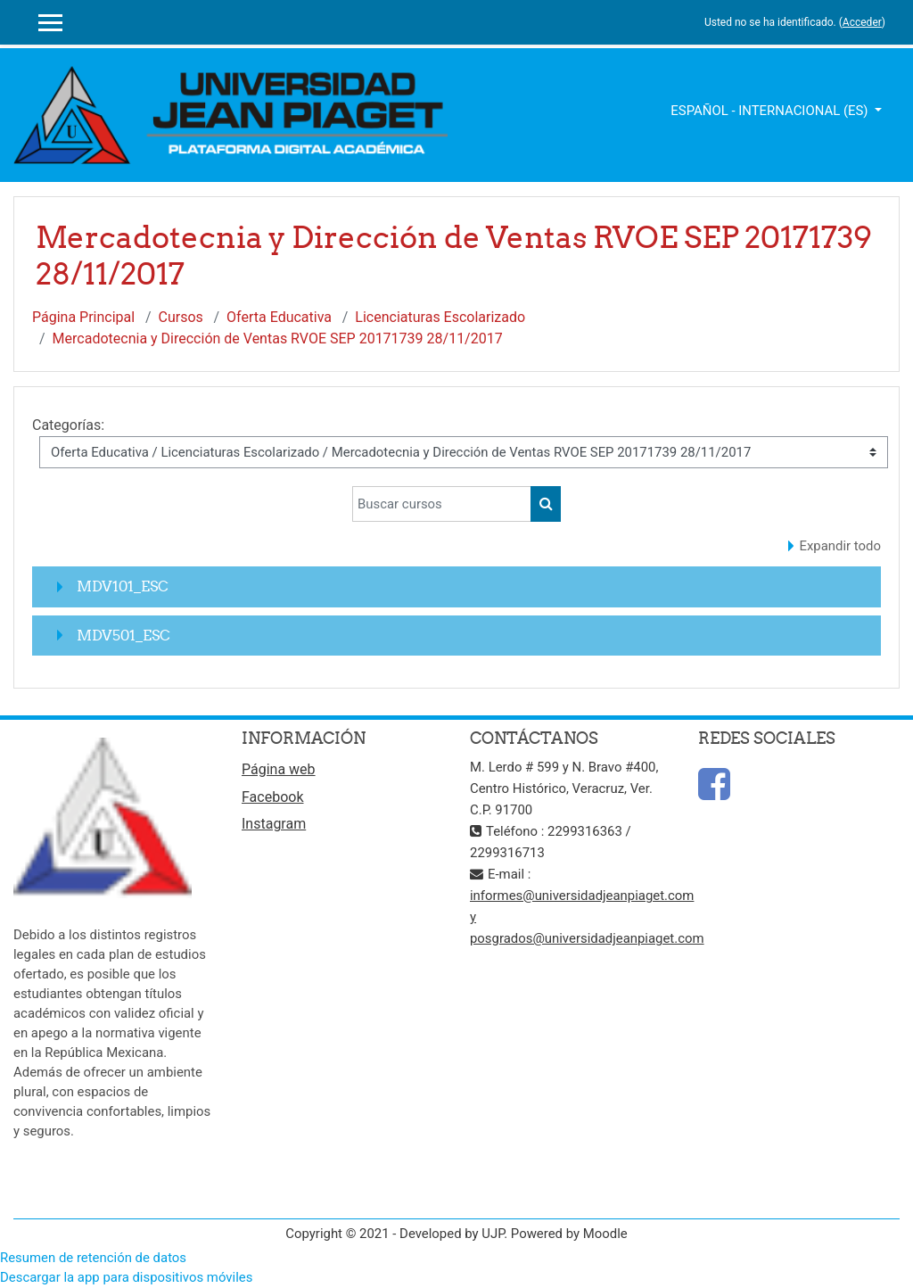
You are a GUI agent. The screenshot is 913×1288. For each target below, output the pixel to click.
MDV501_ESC (123, 635)
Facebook (272, 796)
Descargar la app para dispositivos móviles (126, 1277)
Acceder (862, 22)
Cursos (181, 317)
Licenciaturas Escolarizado (440, 317)
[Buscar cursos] (441, 504)
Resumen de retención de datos (93, 1258)
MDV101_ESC (123, 586)
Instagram (274, 823)
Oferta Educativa (279, 317)
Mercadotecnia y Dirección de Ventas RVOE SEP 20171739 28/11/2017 (278, 338)
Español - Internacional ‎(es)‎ (770, 111)
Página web (279, 769)
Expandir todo (841, 546)
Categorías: (68, 425)
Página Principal (83, 317)
